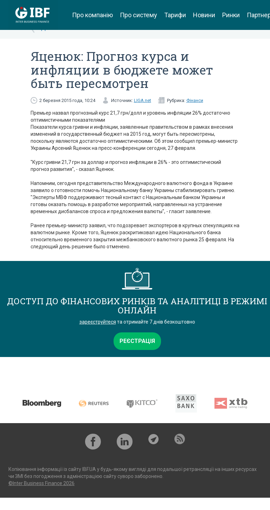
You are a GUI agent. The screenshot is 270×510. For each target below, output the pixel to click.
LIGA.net (142, 100)
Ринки (231, 15)
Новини (204, 15)
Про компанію (92, 15)
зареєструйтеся (97, 322)
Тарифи (175, 15)
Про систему (138, 15)
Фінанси (194, 100)
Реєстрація (137, 341)
